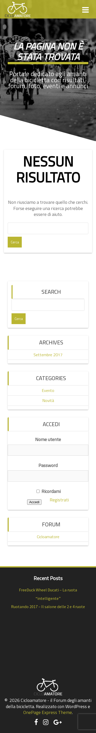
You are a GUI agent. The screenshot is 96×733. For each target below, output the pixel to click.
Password (48, 465)
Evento (48, 390)
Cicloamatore (48, 537)
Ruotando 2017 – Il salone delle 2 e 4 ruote (48, 606)
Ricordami (48, 491)
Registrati (59, 499)
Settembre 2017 (48, 355)
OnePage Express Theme (47, 712)
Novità (48, 400)
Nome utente (48, 439)
